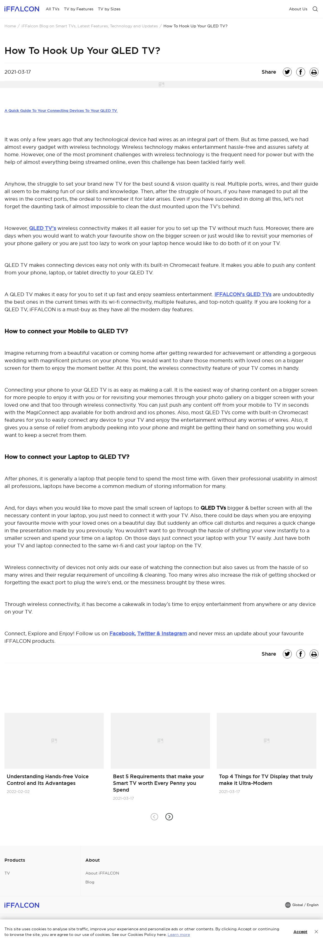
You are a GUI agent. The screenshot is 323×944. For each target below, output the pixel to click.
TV (7, 873)
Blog (89, 882)
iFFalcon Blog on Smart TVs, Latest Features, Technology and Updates (89, 25)
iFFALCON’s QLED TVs (242, 294)
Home (10, 25)
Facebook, (122, 633)
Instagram (174, 633)
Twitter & (149, 633)
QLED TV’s (42, 228)
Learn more (179, 934)
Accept (300, 931)
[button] (169, 817)
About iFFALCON (102, 873)
